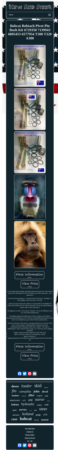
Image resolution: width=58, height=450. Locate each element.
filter (31, 395)
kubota (15, 404)
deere (15, 386)
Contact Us (29, 432)
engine (39, 395)
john (36, 391)
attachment (15, 400)
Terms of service (30, 438)
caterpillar (25, 391)
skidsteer (46, 387)
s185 (24, 400)
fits (14, 391)
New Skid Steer (30, 428)
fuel (35, 410)
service (23, 409)
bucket (36, 420)
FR (31, 441)
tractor (24, 396)
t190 (30, 400)
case (14, 419)
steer (43, 409)
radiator (39, 405)
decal (45, 391)
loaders (15, 395)
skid (37, 385)
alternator (15, 415)
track (48, 401)
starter (40, 399)
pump (38, 415)
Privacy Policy (29, 435)
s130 (46, 405)
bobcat (26, 418)
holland (27, 414)
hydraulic (27, 404)
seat (46, 396)
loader (26, 386)
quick (15, 410)
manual (44, 419)
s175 (30, 410)
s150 (45, 414)
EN (28, 441)
